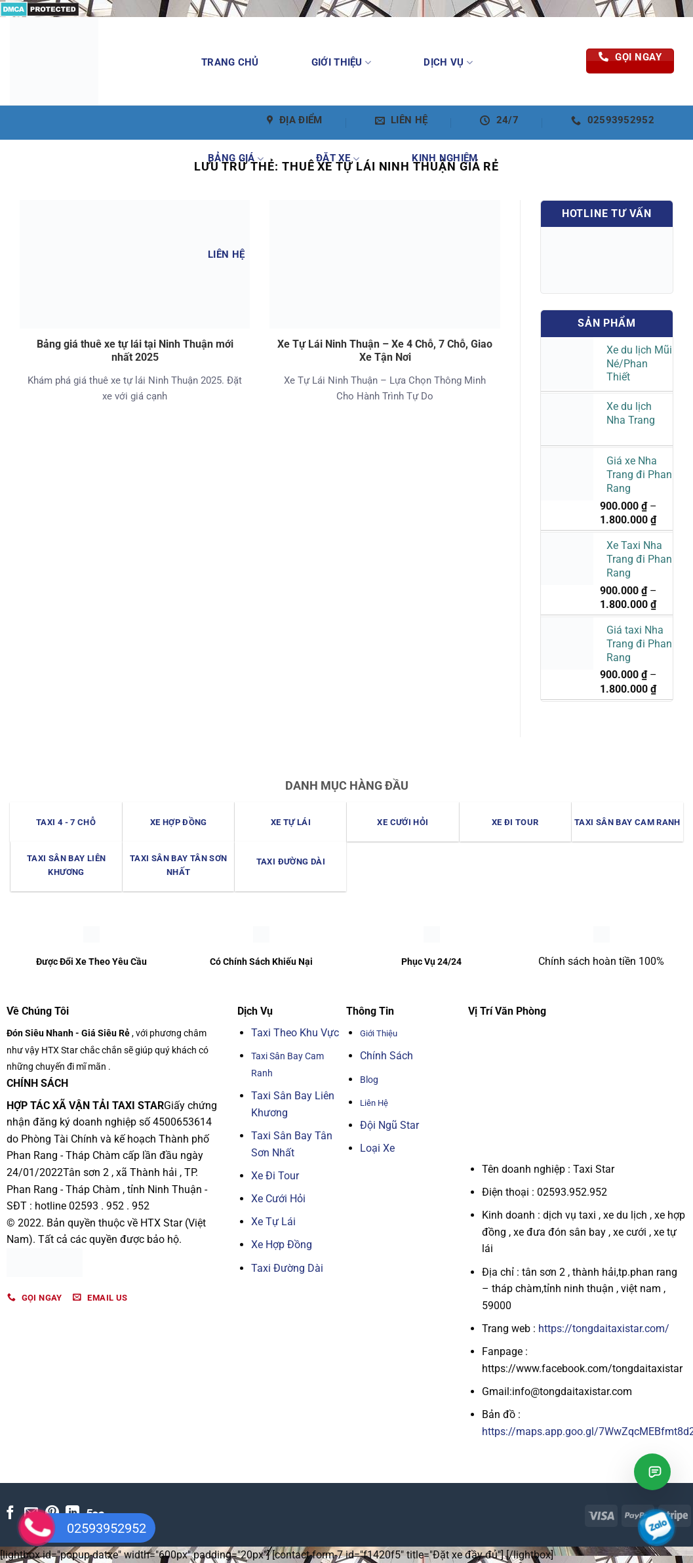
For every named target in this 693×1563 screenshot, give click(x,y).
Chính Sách (386, 1055)
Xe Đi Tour (275, 1175)
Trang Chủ (230, 62)
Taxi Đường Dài (287, 1268)
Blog (369, 1080)
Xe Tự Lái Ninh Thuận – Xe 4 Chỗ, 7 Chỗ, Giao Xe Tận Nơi (384, 351)
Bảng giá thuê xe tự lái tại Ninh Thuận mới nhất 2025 (135, 351)
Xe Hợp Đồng (281, 1244)
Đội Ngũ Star (389, 1125)
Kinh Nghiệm (444, 158)
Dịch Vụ (448, 63)
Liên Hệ (226, 254)
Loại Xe (377, 1148)
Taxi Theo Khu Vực (295, 1032)
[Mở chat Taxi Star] (652, 1471)
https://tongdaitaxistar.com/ (603, 1328)
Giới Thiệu (341, 63)
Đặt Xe (337, 158)
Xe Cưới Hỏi (278, 1198)
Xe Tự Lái (273, 1221)
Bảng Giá (236, 158)
